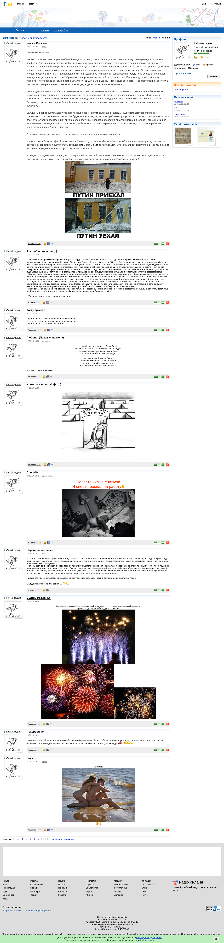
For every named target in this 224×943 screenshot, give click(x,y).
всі (16, 38)
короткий (156, 38)
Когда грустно (181, 89)
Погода (61, 884)
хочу (44, 47)
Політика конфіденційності (38, 910)
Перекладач (9, 888)
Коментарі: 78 (34, 302)
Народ (33, 888)
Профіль (180, 39)
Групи (144, 895)
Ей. (175, 108)
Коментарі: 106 (34, 330)
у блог (23, 38)
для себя (178, 101)
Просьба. (33, 472)
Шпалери (35, 891)
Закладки (146, 881)
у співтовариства (37, 38)
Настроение (180, 114)
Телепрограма (121, 884)
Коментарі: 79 (34, 590)
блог (196, 65)
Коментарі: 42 (34, 724)
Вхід (204, 4)
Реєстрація (215, 4)
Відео (5, 891)
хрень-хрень (47, 476)
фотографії (189, 124)
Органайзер (8, 895)
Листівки (62, 891)
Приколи (62, 888)
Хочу (30, 758)
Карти (89, 891)
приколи (208, 65)
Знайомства (92, 888)
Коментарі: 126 (34, 465)
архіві (188, 73)
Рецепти (62, 895)
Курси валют (148, 884)
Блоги (145, 888)
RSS (5, 884)
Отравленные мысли (41, 550)
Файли (33, 895)
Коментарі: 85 (34, 750)
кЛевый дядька (12, 43)
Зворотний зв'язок (12, 910)
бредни (45, 553)
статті (189, 97)
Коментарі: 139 (34, 542)
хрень (44, 762)
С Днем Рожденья (39, 597)
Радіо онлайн (191, 882)
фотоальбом (182, 65)
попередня (56, 839)
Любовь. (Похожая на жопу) (45, 337)
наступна (69, 839)
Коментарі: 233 (34, 830)
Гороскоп (90, 884)
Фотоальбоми (120, 888)
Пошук (61, 881)
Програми (91, 881)
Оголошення (36, 884)
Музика (89, 895)
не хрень (46, 341)
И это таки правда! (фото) (44, 384)
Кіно (144, 891)
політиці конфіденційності (149, 937)
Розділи (31, 4)
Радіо (5, 898)
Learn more (149, 940)
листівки (180, 68)
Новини (117, 891)
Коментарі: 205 (34, 244)
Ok (216, 939)
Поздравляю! (36, 731)
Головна (20, 4)
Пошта (6, 881)
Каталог (118, 881)
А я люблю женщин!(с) (42, 251)
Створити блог (61, 30)
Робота (34, 881)
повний (166, 38)
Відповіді (118, 895)
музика (193, 68)
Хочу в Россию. (37, 43)
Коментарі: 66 (34, 377)
